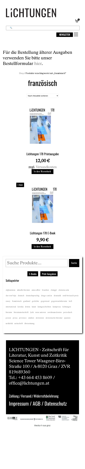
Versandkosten (46, 167)
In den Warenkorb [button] (42, 171)
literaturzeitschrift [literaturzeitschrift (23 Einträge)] (21, 312)
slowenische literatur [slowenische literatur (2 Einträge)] (54, 318)
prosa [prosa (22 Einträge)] (15, 318)
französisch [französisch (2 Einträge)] (17, 301)
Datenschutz (56, 403)
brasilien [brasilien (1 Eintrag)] (45, 290)
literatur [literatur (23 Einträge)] (9, 312)
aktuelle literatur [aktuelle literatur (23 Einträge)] (23, 290)
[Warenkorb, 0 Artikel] (77, 21)
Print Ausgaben (49, 274)
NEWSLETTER (64, 34)
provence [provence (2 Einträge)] (23, 318)
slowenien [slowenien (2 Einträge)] (40, 318)
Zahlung (14, 395)
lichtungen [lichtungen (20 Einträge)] (66, 307)
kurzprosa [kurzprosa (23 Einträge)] (57, 307)
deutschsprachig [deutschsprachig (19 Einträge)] (32, 296)
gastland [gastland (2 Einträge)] (26, 301)
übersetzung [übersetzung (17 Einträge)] (29, 323)
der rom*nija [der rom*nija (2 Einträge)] (11, 296)
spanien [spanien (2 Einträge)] (67, 318)
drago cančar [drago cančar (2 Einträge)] (46, 296)
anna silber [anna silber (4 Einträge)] (36, 290)
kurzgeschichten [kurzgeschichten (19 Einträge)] (44, 307)
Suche (74, 263)
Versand (26, 395)
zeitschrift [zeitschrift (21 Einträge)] (18, 323)
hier (38, 63)
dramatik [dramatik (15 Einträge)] (57, 296)
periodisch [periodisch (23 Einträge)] (67, 312)
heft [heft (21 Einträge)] (70, 301)
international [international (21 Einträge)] (11, 307)
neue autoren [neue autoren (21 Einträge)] (40, 312)
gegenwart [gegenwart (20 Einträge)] (45, 301)
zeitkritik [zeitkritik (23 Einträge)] (9, 323)
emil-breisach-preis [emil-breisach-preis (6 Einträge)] (70, 296)
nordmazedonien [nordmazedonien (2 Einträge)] (55, 312)
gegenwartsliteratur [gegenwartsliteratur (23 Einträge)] (59, 301)
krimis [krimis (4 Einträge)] (27, 307)
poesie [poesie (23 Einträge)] (8, 318)
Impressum (19, 403)
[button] (76, 34)
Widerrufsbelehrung (46, 395)
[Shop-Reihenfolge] (43, 96)
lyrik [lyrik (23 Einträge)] (32, 312)
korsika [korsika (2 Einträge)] (21, 307)
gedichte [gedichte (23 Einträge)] (35, 301)
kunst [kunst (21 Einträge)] (34, 307)
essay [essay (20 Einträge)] (8, 301)
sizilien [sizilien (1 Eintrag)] (31, 318)
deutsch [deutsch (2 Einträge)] (21, 296)
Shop (21, 73)
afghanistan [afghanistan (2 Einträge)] (10, 290)
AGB (36, 403)
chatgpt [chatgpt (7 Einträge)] (54, 290)
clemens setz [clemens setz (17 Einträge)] (63, 290)
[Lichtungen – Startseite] (37, 13)
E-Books (33, 274)
